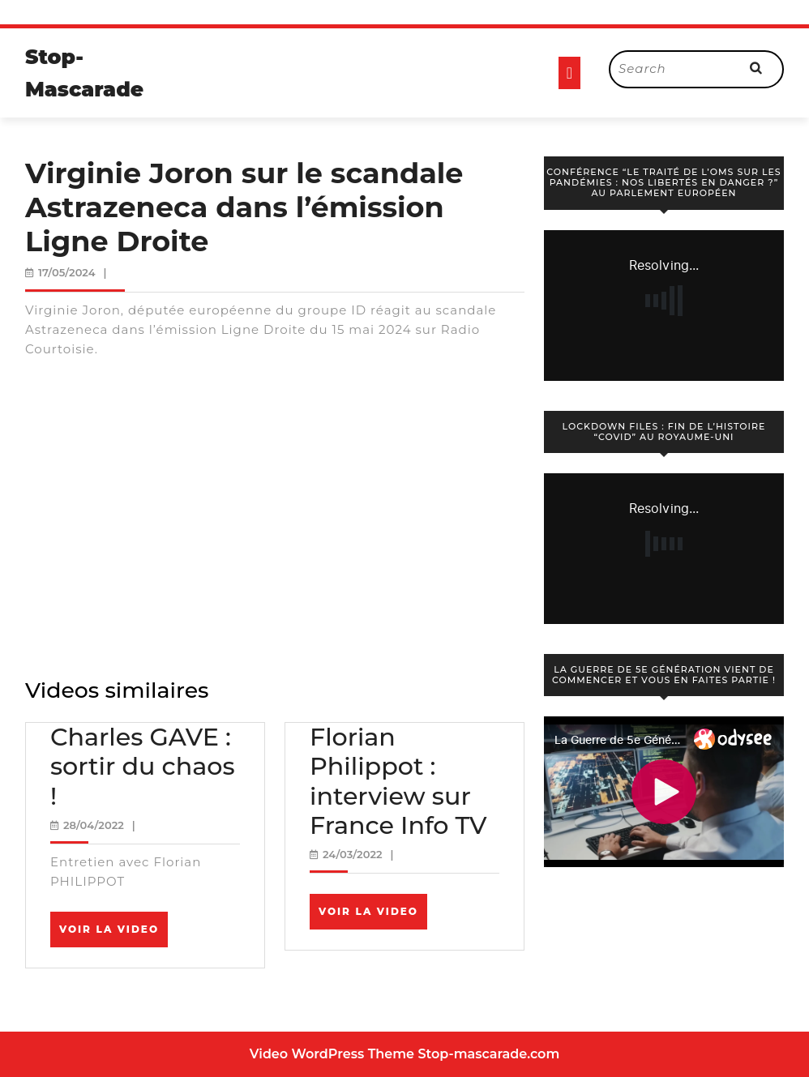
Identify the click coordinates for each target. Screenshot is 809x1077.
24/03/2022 (353, 854)
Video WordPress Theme (332, 1054)
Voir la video (113, 934)
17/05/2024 (67, 272)
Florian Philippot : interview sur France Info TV (398, 781)
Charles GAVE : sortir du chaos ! (142, 766)
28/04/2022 (93, 824)
